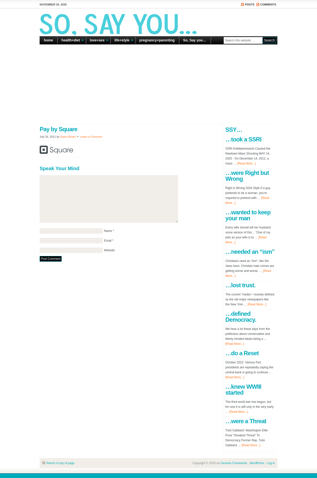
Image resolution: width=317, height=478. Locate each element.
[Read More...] (246, 163)
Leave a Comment (91, 136)
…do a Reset (242, 353)
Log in (271, 463)
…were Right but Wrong (247, 175)
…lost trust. (240, 285)
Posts (249, 4)
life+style (122, 41)
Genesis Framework (234, 463)
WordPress (257, 463)
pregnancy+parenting (157, 40)
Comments (268, 4)
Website (109, 250)
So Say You (158, 22)
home (48, 40)
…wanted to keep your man (247, 215)
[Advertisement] (158, 84)
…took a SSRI (243, 139)
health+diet (70, 41)
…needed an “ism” (250, 251)
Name (108, 231)
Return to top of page (61, 463)
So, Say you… (194, 40)
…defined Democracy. (240, 316)
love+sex (97, 41)
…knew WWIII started (243, 389)
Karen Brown (68, 136)
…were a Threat (245, 421)
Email (107, 240)
